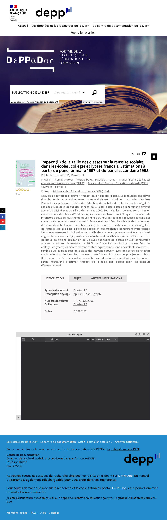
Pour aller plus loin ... (100, 441)
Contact (54, 512)
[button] (25, 173)
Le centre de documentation (58, 441)
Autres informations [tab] (106, 278)
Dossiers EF (80, 304)
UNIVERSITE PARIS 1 (53, 187)
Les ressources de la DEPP (22, 441)
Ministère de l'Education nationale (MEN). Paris (81, 191)
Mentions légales (17, 512)
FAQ (33, 512)
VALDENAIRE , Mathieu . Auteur (96, 179)
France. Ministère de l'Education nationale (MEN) (118, 183)
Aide (43, 512)
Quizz (81, 441)
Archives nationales (127, 441)
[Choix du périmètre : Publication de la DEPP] (31, 92)
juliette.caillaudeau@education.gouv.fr (31, 497)
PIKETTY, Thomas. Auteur (57, 179)
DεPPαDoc (125, 476)
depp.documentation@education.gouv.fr (86, 497)
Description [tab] (55, 278)
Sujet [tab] (77, 278)
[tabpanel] (95, 301)
